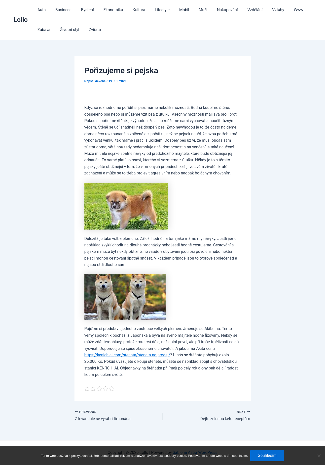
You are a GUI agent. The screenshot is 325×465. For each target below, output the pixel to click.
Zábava (298, 9)
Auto (41, 9)
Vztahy (261, 9)
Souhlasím (267, 455)
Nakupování (213, 9)
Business (61, 9)
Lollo (21, 19)
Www (279, 9)
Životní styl (46, 29)
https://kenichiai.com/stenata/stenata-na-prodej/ (127, 355)
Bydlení (83, 9)
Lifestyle (153, 9)
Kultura (131, 9)
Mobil (174, 9)
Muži (190, 9)
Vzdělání (239, 9)
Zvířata (70, 29)
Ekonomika (107, 9)
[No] (318, 455)
